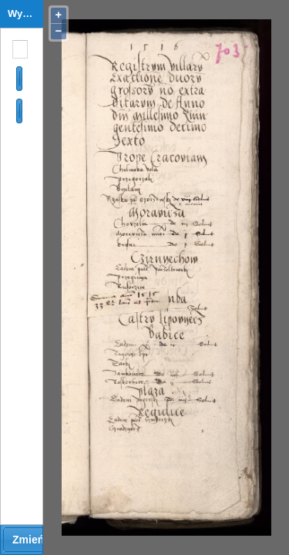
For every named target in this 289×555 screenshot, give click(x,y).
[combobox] (17, 49)
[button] (19, 78)
